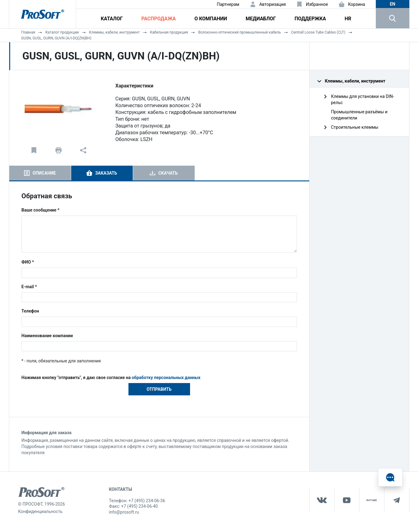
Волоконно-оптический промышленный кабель (239, 32)
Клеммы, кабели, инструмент (114, 32)
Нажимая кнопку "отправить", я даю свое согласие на (111, 377)
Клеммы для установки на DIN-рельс (362, 99)
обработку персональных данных (166, 377)
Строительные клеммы (355, 127)
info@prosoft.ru (124, 512)
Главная (28, 32)
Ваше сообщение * (40, 210)
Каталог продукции (62, 32)
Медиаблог (261, 19)
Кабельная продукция (169, 32)
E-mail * (29, 286)
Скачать (168, 173)
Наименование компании (47, 335)
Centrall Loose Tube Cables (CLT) (318, 32)
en (392, 4)
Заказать (106, 173)
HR (348, 19)
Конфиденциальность (40, 511)
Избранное (317, 4)
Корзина (356, 4)
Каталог (112, 19)
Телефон (30, 311)
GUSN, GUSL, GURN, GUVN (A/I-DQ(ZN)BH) (56, 38)
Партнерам (228, 4)
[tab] (40, 173)
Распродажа (158, 19)
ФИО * (28, 262)
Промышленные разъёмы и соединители (359, 114)
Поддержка (310, 19)
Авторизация (272, 4)
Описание (44, 173)
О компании (210, 19)
